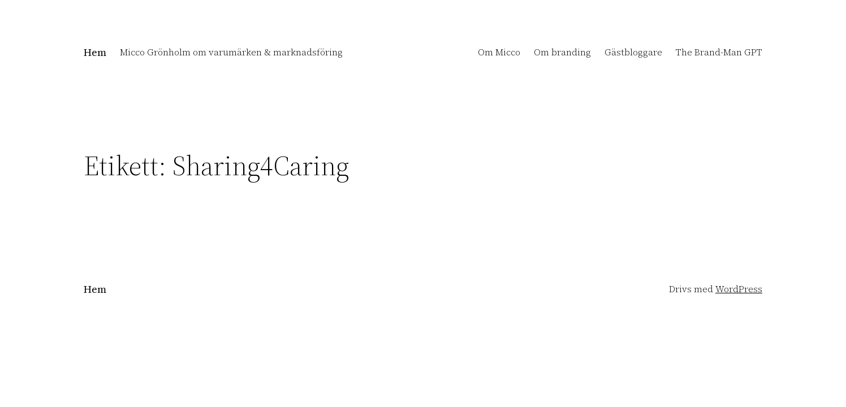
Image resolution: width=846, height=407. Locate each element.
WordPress (738, 289)
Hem (95, 52)
